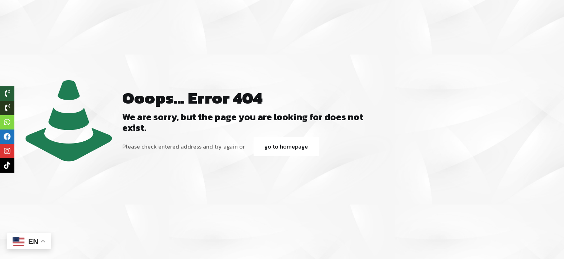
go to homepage (286, 146)
